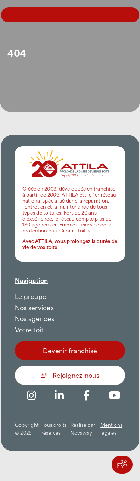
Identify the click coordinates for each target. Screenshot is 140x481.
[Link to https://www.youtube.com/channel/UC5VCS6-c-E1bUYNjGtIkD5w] (114, 395)
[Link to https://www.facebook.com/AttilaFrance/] (86, 395)
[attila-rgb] (70, 149)
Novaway (82, 432)
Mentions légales (111, 428)
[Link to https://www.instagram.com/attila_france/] (31, 395)
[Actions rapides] (122, 465)
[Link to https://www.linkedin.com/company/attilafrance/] (59, 395)
